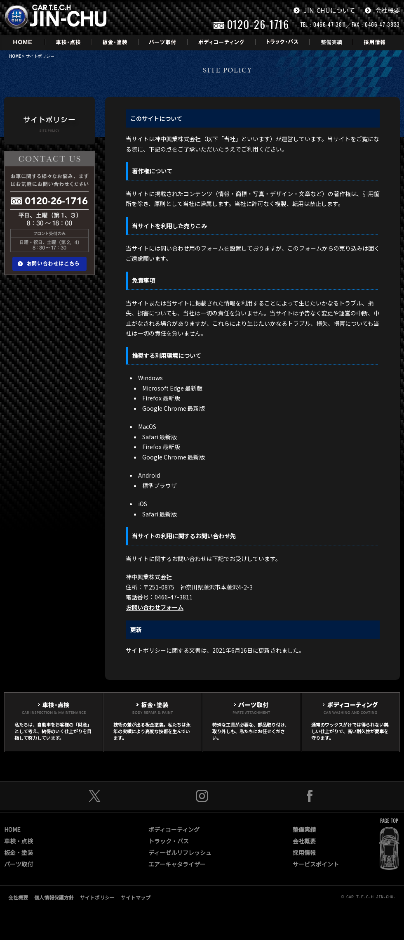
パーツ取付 (18, 864)
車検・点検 (18, 841)
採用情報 (304, 852)
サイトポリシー (97, 897)
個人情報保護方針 (54, 897)
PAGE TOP (389, 820)
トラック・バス (168, 841)
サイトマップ (135, 897)
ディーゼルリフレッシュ (179, 852)
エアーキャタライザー (177, 864)
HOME (15, 56)
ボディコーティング (174, 829)
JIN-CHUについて (324, 10)
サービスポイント (316, 864)
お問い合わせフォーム (154, 607)
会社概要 (382, 10)
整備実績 (304, 829)
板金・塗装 (18, 852)
